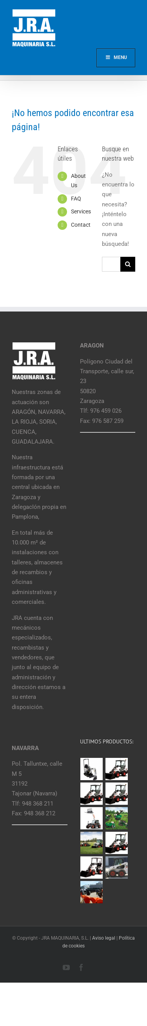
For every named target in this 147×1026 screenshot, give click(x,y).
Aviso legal (103, 938)
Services (81, 211)
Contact (81, 225)
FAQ (76, 198)
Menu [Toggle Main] (116, 57)
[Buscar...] (111, 264)
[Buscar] (127, 264)
